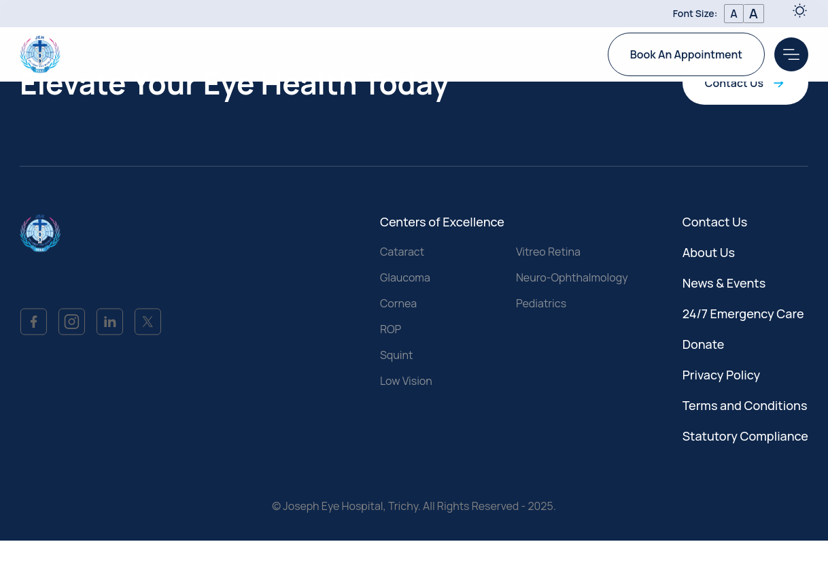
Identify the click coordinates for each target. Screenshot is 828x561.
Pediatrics (541, 303)
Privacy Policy (722, 375)
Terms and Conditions (745, 406)
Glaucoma (405, 278)
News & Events (724, 283)
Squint (396, 355)
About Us (709, 253)
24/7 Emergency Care (743, 314)
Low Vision (406, 381)
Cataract (402, 252)
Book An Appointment (686, 53)
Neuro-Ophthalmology (572, 278)
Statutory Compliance (745, 436)
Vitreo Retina (548, 252)
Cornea (398, 303)
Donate (704, 345)
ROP (390, 329)
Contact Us (745, 83)
